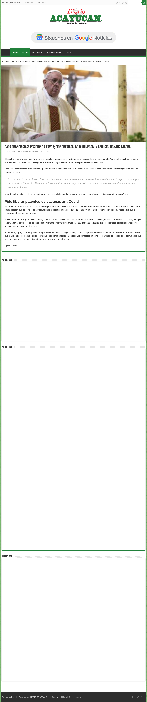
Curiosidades (24, 61)
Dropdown (29, 3)
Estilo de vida (54, 52)
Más (67, 52)
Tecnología (37, 52)
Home (5, 61)
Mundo (15, 52)
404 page (42, 3)
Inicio (6, 52)
